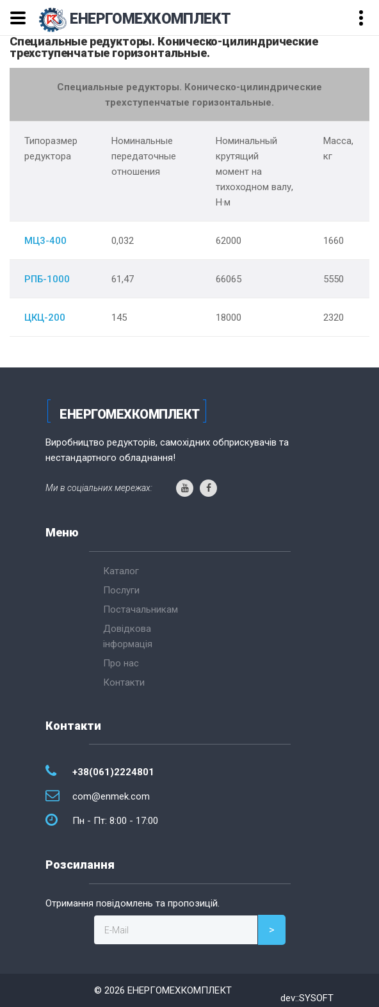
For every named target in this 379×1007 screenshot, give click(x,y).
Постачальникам (140, 609)
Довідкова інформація (127, 636)
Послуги (121, 590)
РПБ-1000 (47, 279)
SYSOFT (316, 998)
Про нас (121, 663)
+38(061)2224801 (113, 772)
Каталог (121, 571)
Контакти (124, 682)
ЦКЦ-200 (44, 317)
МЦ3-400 (45, 240)
